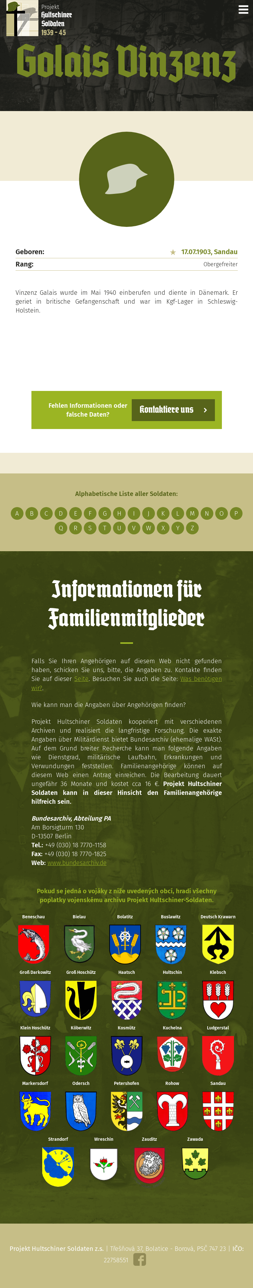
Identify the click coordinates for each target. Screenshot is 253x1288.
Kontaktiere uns (165, 409)
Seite (81, 679)
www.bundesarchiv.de (78, 862)
